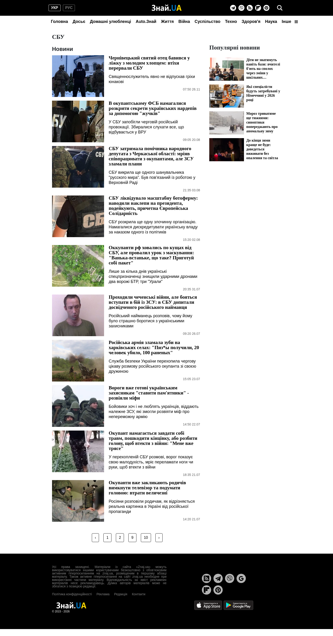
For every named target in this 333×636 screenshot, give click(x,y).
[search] (279, 7)
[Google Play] (238, 605)
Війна (184, 21)
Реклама (102, 594)
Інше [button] (290, 21)
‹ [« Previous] (95, 538)
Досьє (79, 21)
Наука (271, 21)
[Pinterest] (266, 8)
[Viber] (241, 8)
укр (54, 8)
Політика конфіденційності (72, 594)
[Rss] (250, 8)
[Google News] (241, 578)
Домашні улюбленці (110, 21)
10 (146, 538)
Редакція (120, 594)
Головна (59, 21)
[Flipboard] (258, 8)
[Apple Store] (208, 605)
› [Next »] (159, 538)
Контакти (138, 594)
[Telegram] (233, 8)
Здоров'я (251, 21)
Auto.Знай (146, 21)
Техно (231, 21)
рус (69, 8)
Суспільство (207, 21)
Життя (167, 21)
